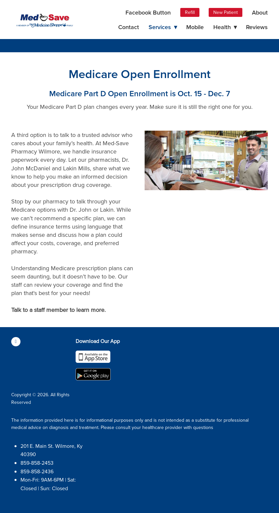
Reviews (257, 27)
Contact (128, 27)
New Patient (225, 12)
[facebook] (15, 341)
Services (163, 27)
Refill (190, 12)
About (260, 12)
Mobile (195, 27)
